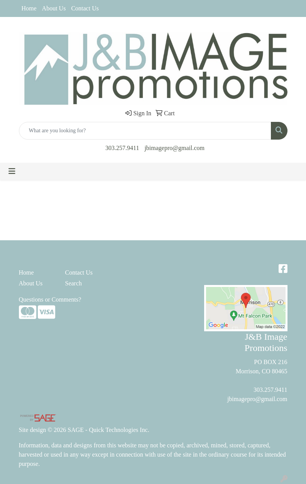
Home (29, 8)
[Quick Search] (145, 131)
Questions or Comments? (50, 299)
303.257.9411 (122, 148)
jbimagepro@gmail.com (174, 148)
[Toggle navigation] (12, 171)
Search (73, 283)
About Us (54, 8)
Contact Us (85, 8)
